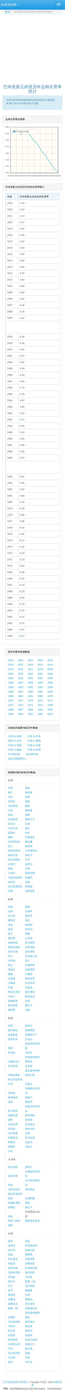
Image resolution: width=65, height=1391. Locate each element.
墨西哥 (28, 1101)
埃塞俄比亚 (31, 1308)
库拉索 (11, 1128)
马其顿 (11, 978)
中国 (10, 788)
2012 (20, 669)
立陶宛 (11, 983)
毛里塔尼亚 (14, 1272)
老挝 (10, 814)
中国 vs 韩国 (34, 749)
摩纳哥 (11, 1009)
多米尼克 (13, 1066)
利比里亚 (13, 1259)
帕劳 (27, 1202)
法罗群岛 (30, 983)
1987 (20, 691)
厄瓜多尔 (30, 1124)
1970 (40, 705)
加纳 (10, 1254)
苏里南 (28, 1119)
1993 (10, 687)
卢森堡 (28, 974)
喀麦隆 (28, 1290)
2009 (50, 669)
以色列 (11, 864)
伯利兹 (11, 1093)
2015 (40, 664)
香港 (27, 788)
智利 (10, 1048)
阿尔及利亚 (31, 1245)
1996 (30, 682)
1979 (50, 696)
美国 (10, 1025)
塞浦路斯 (13, 1001)
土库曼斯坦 (31, 850)
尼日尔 (11, 1250)
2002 (20, 678)
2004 (50, 673)
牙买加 (11, 1052)
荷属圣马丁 (31, 1034)
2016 (30, 664)
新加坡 (28, 792)
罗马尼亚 (30, 942)
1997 (20, 682)
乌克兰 (11, 996)
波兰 (10, 933)
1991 (30, 687)
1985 (40, 691)
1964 (50, 709)
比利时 (28, 911)
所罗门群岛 (14, 1220)
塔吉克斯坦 (14, 859)
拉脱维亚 (30, 969)
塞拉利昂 (30, 1272)
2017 (20, 664)
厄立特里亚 (14, 1353)
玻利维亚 (30, 1030)
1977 (20, 700)
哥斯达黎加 (14, 1075)
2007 (20, 673)
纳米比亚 (30, 1250)
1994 (50, 682)
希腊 (27, 933)
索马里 (28, 1348)
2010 (40, 669)
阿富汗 (28, 855)
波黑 (27, 1001)
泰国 (27, 797)
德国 (27, 906)
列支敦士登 (31, 956)
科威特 (28, 877)
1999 (50, 678)
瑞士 (27, 920)
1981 (30, 696)
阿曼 (10, 868)
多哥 (10, 1290)
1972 (20, 705)
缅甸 (27, 814)
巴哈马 (28, 1146)
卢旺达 (11, 1326)
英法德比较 (32, 754)
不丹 (27, 859)
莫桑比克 (13, 1303)
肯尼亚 (11, 1335)
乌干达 (28, 1362)
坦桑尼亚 (30, 1263)
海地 (10, 1101)
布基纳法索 (31, 1268)
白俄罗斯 (30, 965)
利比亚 (11, 1263)
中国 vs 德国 (34, 740)
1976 (30, 700)
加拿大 (28, 1025)
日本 (10, 797)
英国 (10, 906)
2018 (10, 664)
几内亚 (28, 1277)
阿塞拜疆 (30, 873)
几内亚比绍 (14, 1344)
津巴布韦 (30, 1303)
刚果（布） (14, 1308)
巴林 (10, 891)
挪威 (10, 974)
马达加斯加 (14, 1321)
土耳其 (28, 938)
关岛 (10, 1185)
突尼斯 (28, 1335)
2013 (10, 669)
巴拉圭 (28, 1039)
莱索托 (28, 1299)
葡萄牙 (11, 920)
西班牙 (28, 915)
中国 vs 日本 (34, 736)
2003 (10, 678)
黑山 (10, 965)
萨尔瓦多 (30, 1137)
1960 (40, 714)
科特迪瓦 (13, 1339)
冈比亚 (11, 1330)
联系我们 (24, 1382)
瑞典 (27, 1009)
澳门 (10, 792)
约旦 (27, 832)
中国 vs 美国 (14, 736)
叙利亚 (28, 846)
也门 (10, 846)
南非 (10, 1241)
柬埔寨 (28, 810)
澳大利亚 (13, 1167)
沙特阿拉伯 (14, 841)
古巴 (10, 1151)
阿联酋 (28, 886)
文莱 (27, 868)
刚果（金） (31, 1281)
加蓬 (27, 1353)
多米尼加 (30, 1115)
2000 (40, 678)
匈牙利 (28, 929)
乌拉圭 (28, 1052)
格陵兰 (28, 1097)
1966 (30, 709)
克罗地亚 (30, 947)
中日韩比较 (14, 754)
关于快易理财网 (10, 1382)
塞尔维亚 (30, 992)
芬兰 (10, 956)
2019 (50, 660)
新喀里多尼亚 (32, 1220)
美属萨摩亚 (14, 1202)
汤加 (10, 1216)
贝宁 (10, 1286)
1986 (30, 691)
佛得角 (28, 1254)
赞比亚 (28, 1326)
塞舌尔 (11, 1281)
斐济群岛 (30, 1189)
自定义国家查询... (17, 758)
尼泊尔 (11, 823)
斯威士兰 (30, 1344)
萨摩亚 (11, 1207)
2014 (50, 664)
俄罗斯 (11, 938)
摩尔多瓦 (30, 978)
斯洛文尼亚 (14, 947)
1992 (20, 687)
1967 (20, 709)
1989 (50, 687)
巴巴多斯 (13, 1133)
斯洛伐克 (30, 996)
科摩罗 (11, 1317)
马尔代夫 (13, 828)
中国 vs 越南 (14, 749)
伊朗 (27, 882)
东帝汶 (28, 864)
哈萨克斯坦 (14, 850)
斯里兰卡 (30, 819)
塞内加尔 (30, 1321)
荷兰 (27, 960)
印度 (27, 823)
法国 (10, 911)
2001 (30, 678)
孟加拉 (11, 832)
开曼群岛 (13, 1137)
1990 (40, 687)
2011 (30, 669)
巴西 (27, 1133)
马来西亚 (13, 805)
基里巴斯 (13, 1176)
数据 (7, 11)
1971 (30, 705)
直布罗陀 (30, 951)
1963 (10, 714)
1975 (40, 700)
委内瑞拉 (13, 1030)
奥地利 (28, 924)
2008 (10, 673)
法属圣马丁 (14, 1061)
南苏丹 (28, 1330)
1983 (10, 696)
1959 (50, 714)
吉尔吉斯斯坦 (15, 886)
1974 (50, 700)
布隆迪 (11, 1299)
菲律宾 (11, 801)
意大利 (11, 915)
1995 (40, 682)
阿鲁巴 (11, 1142)
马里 (27, 1357)
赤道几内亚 (31, 1339)
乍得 (27, 1294)
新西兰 (28, 1167)
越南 (27, 805)
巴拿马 (28, 1142)
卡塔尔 (11, 873)
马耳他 (11, 960)
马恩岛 (28, 987)
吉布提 (11, 1277)
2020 (40, 660)
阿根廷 (11, 1146)
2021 (30, 660)
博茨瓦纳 (13, 1268)
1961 (30, 714)
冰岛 (10, 924)
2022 (20, 660)
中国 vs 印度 (34, 745)
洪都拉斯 (13, 1115)
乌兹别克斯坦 (15, 877)
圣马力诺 (13, 951)
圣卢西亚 (13, 1110)
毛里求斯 (30, 1259)
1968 (10, 709)
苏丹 (10, 1362)
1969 (50, 705)
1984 (50, 691)
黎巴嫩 (28, 841)
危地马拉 (30, 1128)
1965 (40, 709)
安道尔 (11, 969)
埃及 (27, 1241)
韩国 (27, 801)
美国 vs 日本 (14, 740)
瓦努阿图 (30, 1198)
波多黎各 (13, 1034)
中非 (10, 1348)
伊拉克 (11, 882)
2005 (40, 673)
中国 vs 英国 (14, 745)
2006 (30, 673)
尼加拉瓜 (13, 1039)
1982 (20, 696)
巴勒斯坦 (30, 837)
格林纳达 (13, 1097)
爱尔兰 (28, 1005)
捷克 (10, 929)
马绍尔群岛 (14, 1189)
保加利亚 (13, 942)
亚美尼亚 (30, 891)
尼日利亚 (30, 1286)
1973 (10, 705)
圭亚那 (28, 1066)
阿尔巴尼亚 (14, 992)
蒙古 (27, 828)
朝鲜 (10, 837)
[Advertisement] (32, 48)
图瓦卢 (28, 1207)
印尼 (10, 810)
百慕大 (28, 1084)
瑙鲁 (10, 1225)
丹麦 (10, 987)
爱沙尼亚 (13, 1005)
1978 (10, 700)
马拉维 (11, 1357)
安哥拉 (11, 1245)
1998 (10, 682)
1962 (20, 714)
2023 (10, 660)
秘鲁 (10, 1119)
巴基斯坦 (13, 819)
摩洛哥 (11, 1294)
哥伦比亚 (13, 1124)
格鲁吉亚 (13, 855)
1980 (40, 696)
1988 (10, 691)
